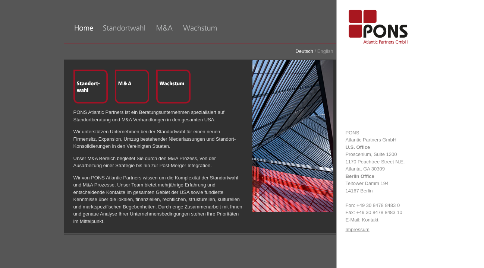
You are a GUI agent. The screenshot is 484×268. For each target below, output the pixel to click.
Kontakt (370, 220)
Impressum (358, 229)
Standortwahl (90, 87)
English (325, 51)
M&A (132, 87)
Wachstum (173, 87)
